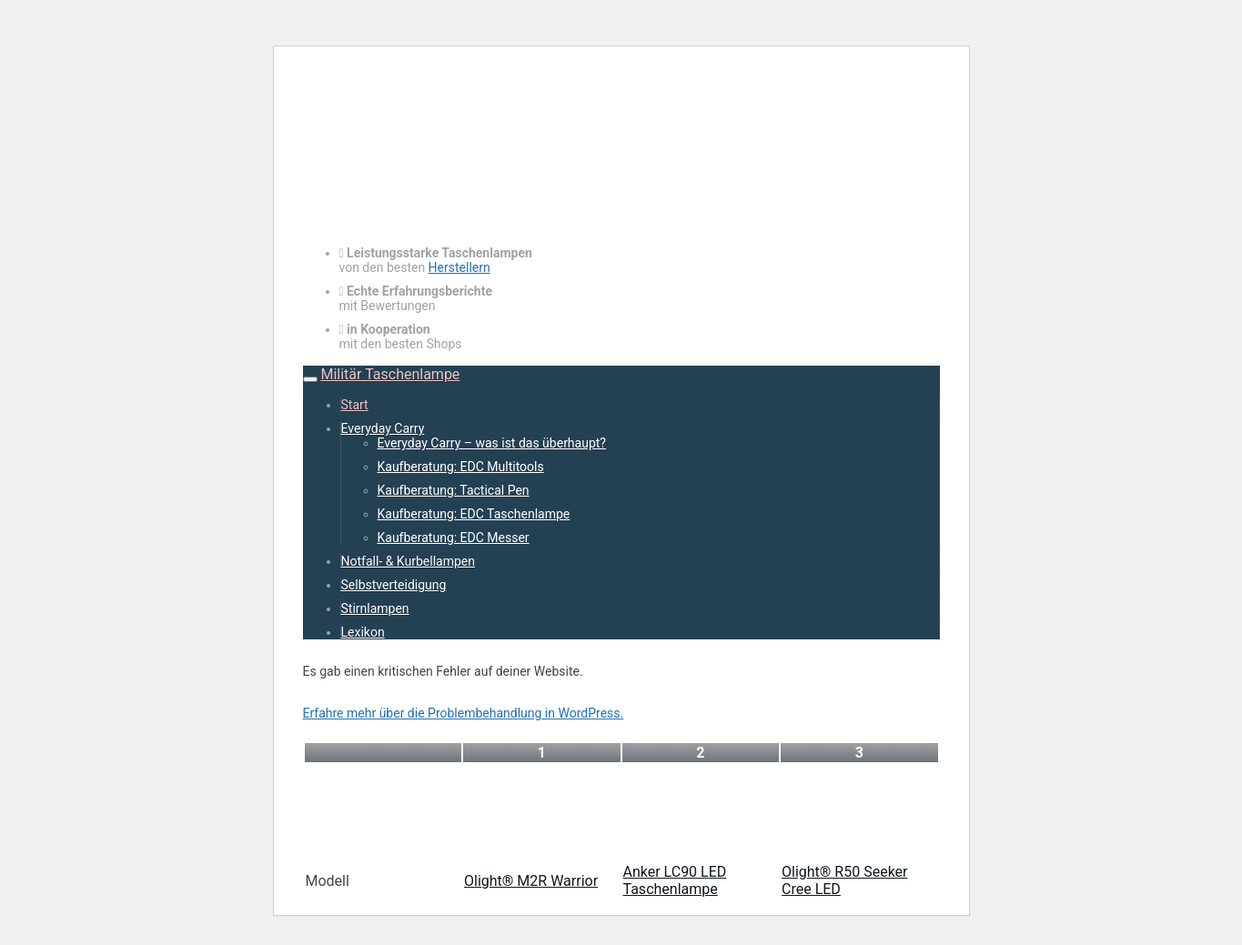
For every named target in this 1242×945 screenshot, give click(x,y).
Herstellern (459, 267)
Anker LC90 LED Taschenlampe (675, 880)
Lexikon (363, 632)
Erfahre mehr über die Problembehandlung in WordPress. (463, 713)
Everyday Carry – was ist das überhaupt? (492, 443)
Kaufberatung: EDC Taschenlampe (474, 514)
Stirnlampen (375, 608)
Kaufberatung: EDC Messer (454, 537)
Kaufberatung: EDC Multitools (461, 466)
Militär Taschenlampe (389, 374)
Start (355, 404)
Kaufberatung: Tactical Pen (454, 490)
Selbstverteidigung (394, 585)
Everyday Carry (383, 428)
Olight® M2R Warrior (531, 881)
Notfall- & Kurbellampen (408, 561)
